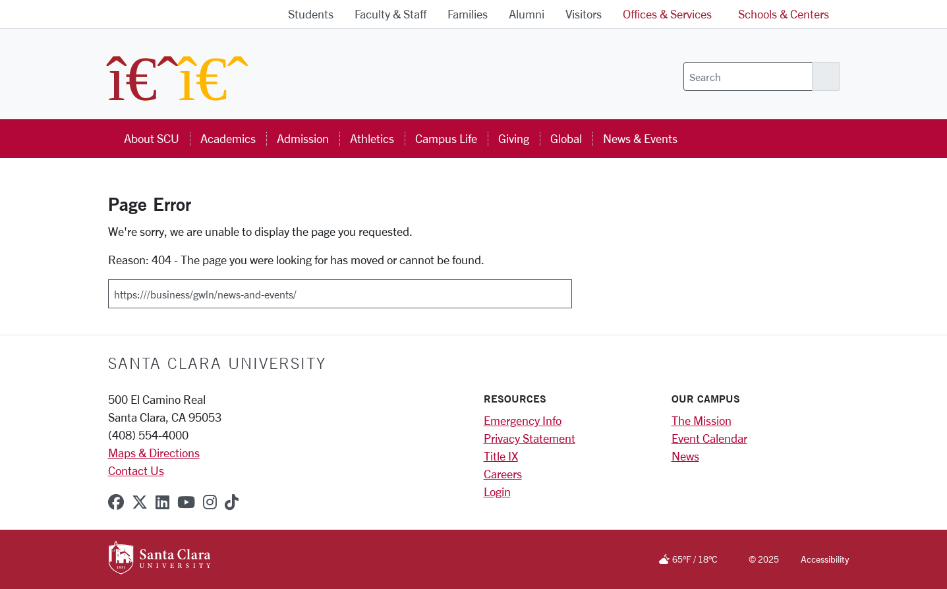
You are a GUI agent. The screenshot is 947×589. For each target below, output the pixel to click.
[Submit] (580, 289)
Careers (503, 473)
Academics (228, 138)
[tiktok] (232, 502)
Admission (303, 138)
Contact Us (136, 470)
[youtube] (186, 502)
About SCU (151, 138)
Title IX (501, 456)
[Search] (748, 76)
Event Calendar (709, 438)
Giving (513, 138)
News (685, 456)
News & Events (640, 138)
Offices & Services (667, 13)
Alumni (526, 13)
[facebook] (116, 502)
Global (566, 138)
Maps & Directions (154, 452)
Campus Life (446, 138)
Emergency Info (522, 420)
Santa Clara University (217, 363)
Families (467, 13)
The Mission (702, 420)
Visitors (583, 13)
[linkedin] (162, 502)
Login (497, 491)
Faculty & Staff (390, 13)
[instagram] (210, 502)
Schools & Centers (783, 13)
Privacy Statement (529, 438)
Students (310, 13)
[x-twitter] (140, 502)
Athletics (372, 138)
